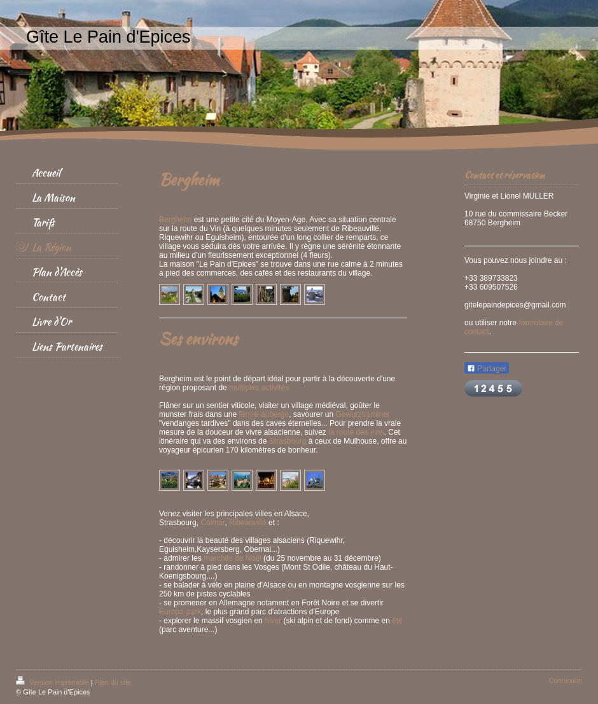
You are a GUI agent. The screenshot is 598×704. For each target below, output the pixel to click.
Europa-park (180, 611)
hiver (273, 620)
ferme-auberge (264, 414)
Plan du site (113, 682)
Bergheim (175, 219)
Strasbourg (288, 441)
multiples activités (259, 387)
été (397, 620)
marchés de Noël (232, 558)
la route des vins (356, 432)
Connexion (565, 680)
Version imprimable (53, 682)
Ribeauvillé (248, 522)
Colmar (212, 522)
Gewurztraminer (363, 414)
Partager (486, 368)
